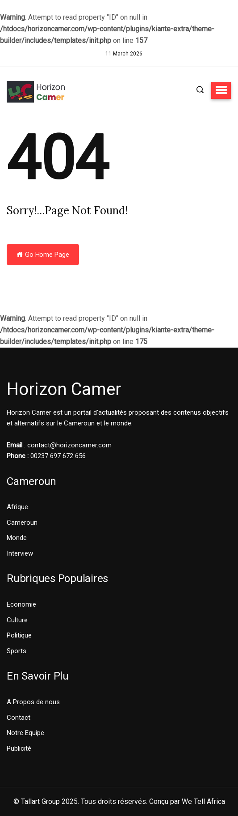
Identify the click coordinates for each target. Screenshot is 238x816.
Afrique (17, 507)
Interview (20, 553)
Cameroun (22, 522)
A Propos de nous (33, 702)
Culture (17, 620)
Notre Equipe (25, 733)
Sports (16, 651)
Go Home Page (43, 255)
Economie (21, 604)
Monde (17, 538)
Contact (18, 718)
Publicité (19, 748)
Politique (19, 635)
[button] (221, 90)
